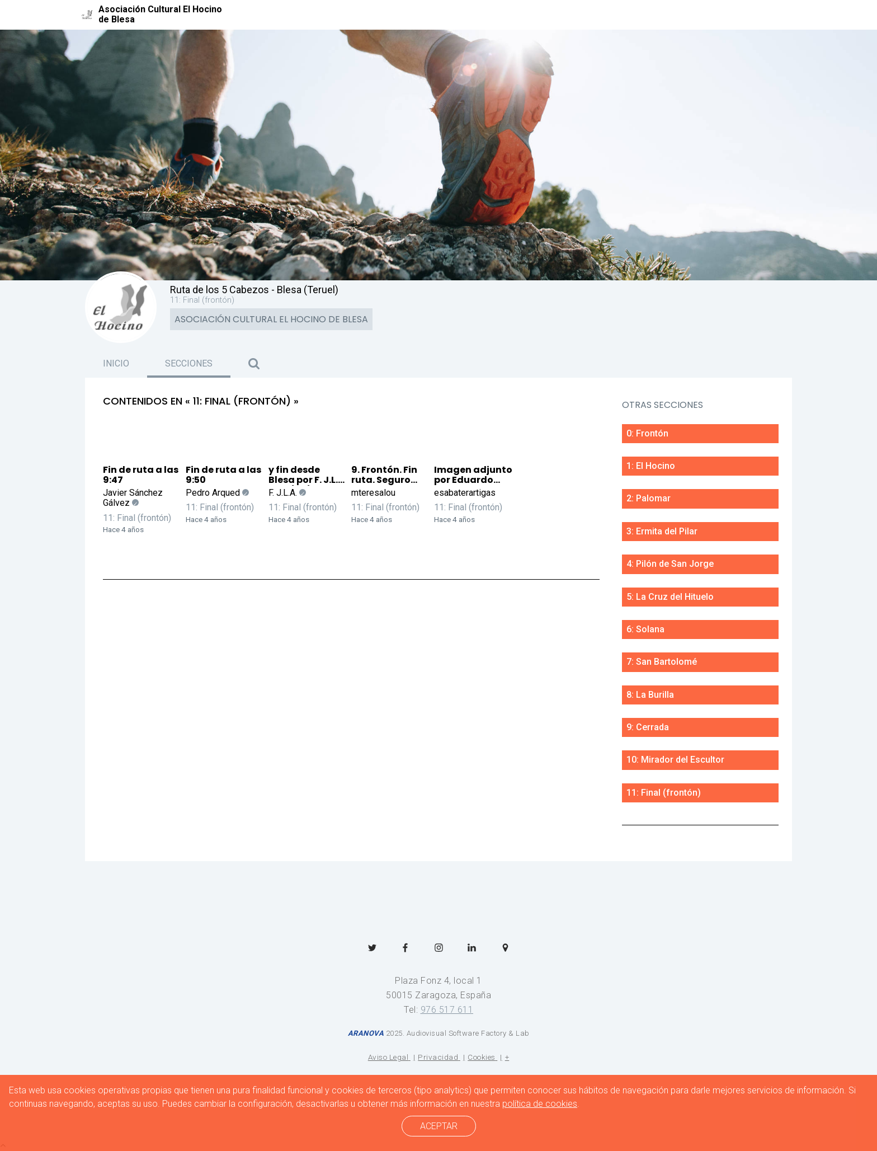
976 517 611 (447, 1009)
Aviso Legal (388, 1057)
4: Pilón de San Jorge (670, 563)
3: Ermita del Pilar (661, 531)
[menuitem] (372, 946)
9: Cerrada (647, 727)
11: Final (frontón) (137, 518)
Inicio (116, 363)
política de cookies (539, 1103)
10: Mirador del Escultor (675, 759)
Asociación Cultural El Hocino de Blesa (271, 319)
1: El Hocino (650, 466)
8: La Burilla (650, 694)
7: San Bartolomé (661, 661)
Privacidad (438, 1057)
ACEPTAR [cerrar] (439, 1126)
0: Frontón (647, 433)
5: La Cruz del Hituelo (670, 596)
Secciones (189, 363)
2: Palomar (648, 498)
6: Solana (645, 629)
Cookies (482, 1057)
